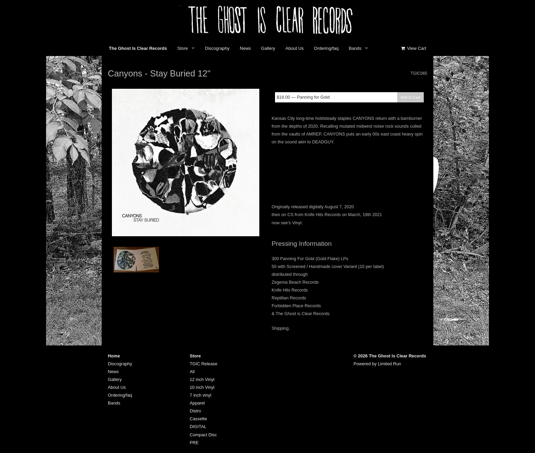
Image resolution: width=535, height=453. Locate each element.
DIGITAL (198, 426)
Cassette (198, 418)
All (192, 371)
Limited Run (389, 363)
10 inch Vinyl (202, 387)
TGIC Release (203, 363)
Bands (355, 48)
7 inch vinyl (200, 395)
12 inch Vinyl (202, 379)
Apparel (197, 403)
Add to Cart (410, 97)
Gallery (268, 48)
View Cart (413, 48)
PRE (194, 442)
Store (182, 48)
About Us (295, 48)
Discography (217, 48)
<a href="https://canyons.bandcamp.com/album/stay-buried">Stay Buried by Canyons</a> (349, 173)
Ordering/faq (326, 48)
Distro (195, 410)
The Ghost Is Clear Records (138, 48)
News (245, 48)
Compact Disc (203, 434)
